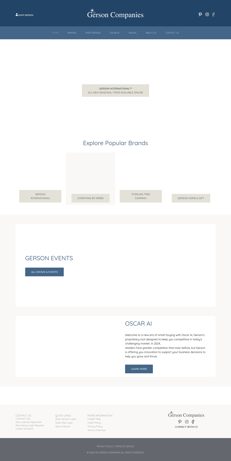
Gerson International (40, 196)
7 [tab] (126, 128)
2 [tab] (104, 128)
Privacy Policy (105, 446)
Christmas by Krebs (90, 198)
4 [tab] (113, 128)
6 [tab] (122, 128)
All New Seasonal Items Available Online (115, 90)
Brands (72, 32)
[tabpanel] (115, 90)
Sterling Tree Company (141, 196)
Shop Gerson (25, 15)
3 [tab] (108, 128)
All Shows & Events (44, 271)
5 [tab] (117, 128)
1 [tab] (99, 128)
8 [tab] (131, 128)
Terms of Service (124, 446)
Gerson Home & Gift (191, 198)
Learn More (139, 368)
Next (208, 90)
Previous (20, 90)
